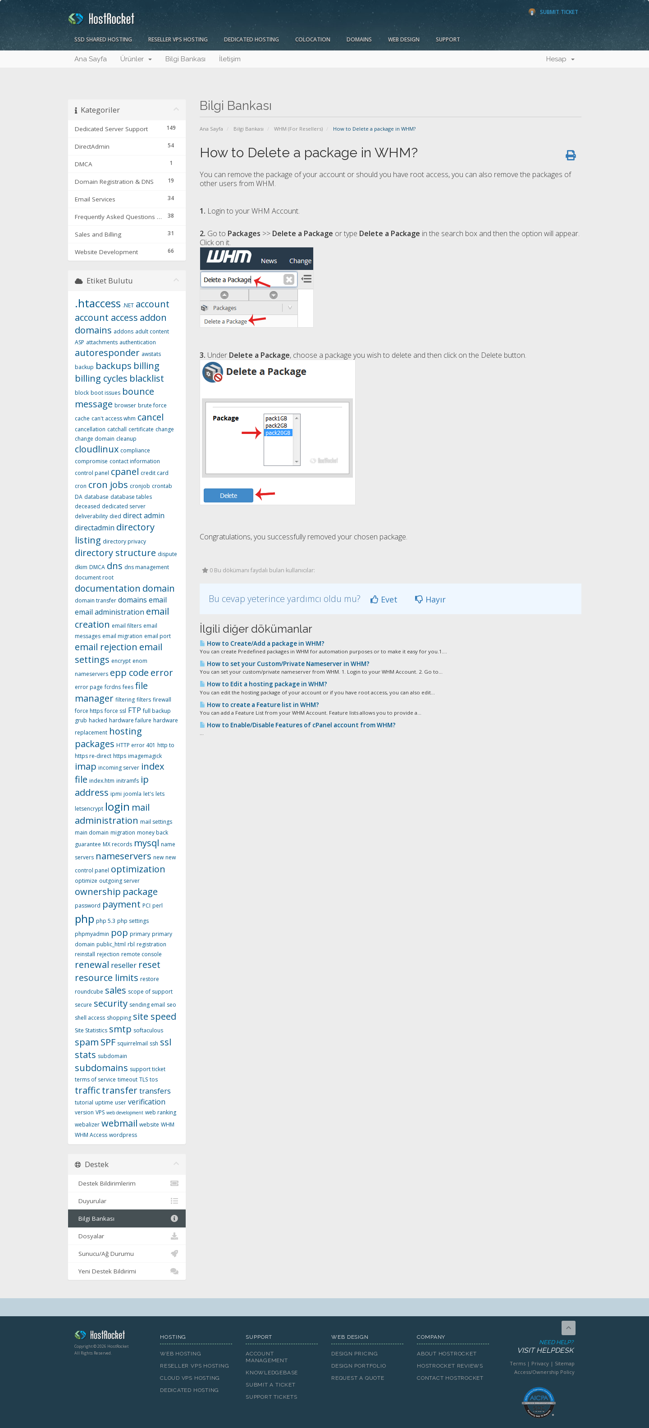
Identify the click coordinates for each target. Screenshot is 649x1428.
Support (448, 39)
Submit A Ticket (271, 1385)
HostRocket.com (110, 1336)
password (88, 905)
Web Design (404, 39)
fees (128, 687)
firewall (162, 699)
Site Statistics (91, 1030)
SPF (108, 1042)
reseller (124, 965)
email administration (109, 612)
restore (149, 979)
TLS (143, 1079)
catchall (117, 429)
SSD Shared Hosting (103, 39)
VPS (100, 1112)
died (115, 516)
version (84, 1112)
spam (87, 1042)
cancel (150, 417)
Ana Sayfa (90, 59)
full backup (157, 711)
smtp (120, 1029)
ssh (154, 1043)
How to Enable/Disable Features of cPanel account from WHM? (298, 725)
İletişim (230, 59)
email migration (122, 636)
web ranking (160, 1112)
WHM (167, 1124)
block (82, 393)
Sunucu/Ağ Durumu (127, 1253)
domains (132, 600)
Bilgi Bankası (185, 59)
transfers (155, 1091)
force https (89, 711)
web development (124, 1112)
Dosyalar (127, 1236)
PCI (146, 905)
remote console (141, 954)
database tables (131, 497)
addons (123, 331)
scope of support (150, 991)
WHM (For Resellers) (298, 128)
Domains (359, 39)
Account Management (267, 1357)
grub (81, 720)
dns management (146, 567)
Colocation (312, 39)
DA (78, 497)
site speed (154, 1016)
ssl (165, 1042)
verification (146, 1102)
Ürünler (136, 59)
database (96, 497)
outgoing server (119, 881)
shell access (90, 1018)
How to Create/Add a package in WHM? (262, 643)
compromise (91, 461)
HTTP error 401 (135, 745)
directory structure (115, 553)
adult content (152, 331)
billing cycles (101, 378)
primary (140, 934)
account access (106, 317)
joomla (132, 794)
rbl (131, 944)
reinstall (85, 954)
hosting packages (108, 737)
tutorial (84, 1102)
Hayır (430, 599)
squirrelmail (132, 1043)
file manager (111, 692)
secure (83, 1004)
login (117, 806)
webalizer (87, 1124)
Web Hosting (180, 1353)
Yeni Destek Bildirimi (127, 1271)
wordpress (123, 1135)
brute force (152, 405)
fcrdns (113, 687)
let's (148, 794)
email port (157, 636)
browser (125, 405)
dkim (81, 567)
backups (114, 366)
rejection (108, 954)
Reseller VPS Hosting (178, 39)
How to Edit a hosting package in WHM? (263, 684)
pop (119, 932)
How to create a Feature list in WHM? (259, 705)
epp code (129, 672)
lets (160, 794)
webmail (119, 1123)
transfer (119, 1090)
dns (115, 566)
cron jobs (108, 485)
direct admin (144, 515)
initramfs (127, 781)
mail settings (156, 822)
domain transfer (95, 600)
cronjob (140, 486)
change (164, 429)
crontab (162, 486)
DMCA (97, 567)
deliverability (91, 516)
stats (85, 1055)
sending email (147, 1004)
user (120, 1102)
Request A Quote (357, 1378)
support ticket (147, 1069)
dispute (167, 554)
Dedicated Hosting (251, 39)
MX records (117, 844)
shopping (119, 1018)
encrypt (121, 661)
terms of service (95, 1079)
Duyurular (127, 1200)
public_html (111, 944)
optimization (138, 869)
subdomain (112, 1056)
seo (171, 1004)
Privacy (540, 1363)
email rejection (106, 647)
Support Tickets (271, 1397)
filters (144, 699)
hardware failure (130, 720)
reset (149, 964)
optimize (86, 881)
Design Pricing (354, 1353)
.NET (128, 305)
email (158, 600)
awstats (151, 354)
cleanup (126, 439)
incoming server (118, 767)
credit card (155, 473)
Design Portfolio (358, 1366)
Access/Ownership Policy (544, 1372)
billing (146, 366)
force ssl (115, 711)
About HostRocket (446, 1353)
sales (115, 990)
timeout (127, 1079)
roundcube (89, 991)
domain (158, 588)
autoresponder (107, 353)
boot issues (105, 393)
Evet (384, 599)
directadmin (94, 528)
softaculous (148, 1030)
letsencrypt (89, 808)
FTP (134, 710)
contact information (135, 461)
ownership (98, 891)
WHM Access (91, 1135)
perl (157, 905)
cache (82, 418)
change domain (94, 439)
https (119, 756)
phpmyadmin (92, 934)
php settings (133, 921)
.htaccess (98, 303)
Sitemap (565, 1363)
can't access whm (113, 418)
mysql (146, 843)
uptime (104, 1102)
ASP (79, 342)
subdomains (101, 1068)
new (158, 857)
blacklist (146, 378)
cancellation (90, 429)
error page (89, 687)
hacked (98, 720)
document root (94, 577)
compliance (135, 450)
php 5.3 (105, 921)
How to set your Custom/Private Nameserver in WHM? (285, 664)
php (84, 918)
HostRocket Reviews (450, 1366)
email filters (127, 626)
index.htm (101, 781)
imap (85, 766)
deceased (87, 506)
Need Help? (538, 1347)
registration (151, 944)
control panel (92, 473)
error (162, 672)
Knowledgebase (272, 1372)
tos (154, 1079)
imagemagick (145, 756)
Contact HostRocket (450, 1378)
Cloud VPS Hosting (190, 1378)
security (111, 1003)
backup (84, 367)
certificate (141, 429)
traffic (87, 1090)
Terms (518, 1363)
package (140, 891)
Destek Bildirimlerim (127, 1183)
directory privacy (124, 541)
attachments (102, 342)
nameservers (123, 856)
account (152, 304)
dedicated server (124, 506)
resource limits (106, 978)
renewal (92, 964)
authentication (137, 342)
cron (81, 486)
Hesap (560, 59)
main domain (92, 832)
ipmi (116, 794)
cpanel (125, 471)
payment (121, 904)
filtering (125, 699)
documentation (108, 588)
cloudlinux (97, 449)
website (149, 1124)
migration (122, 832)
